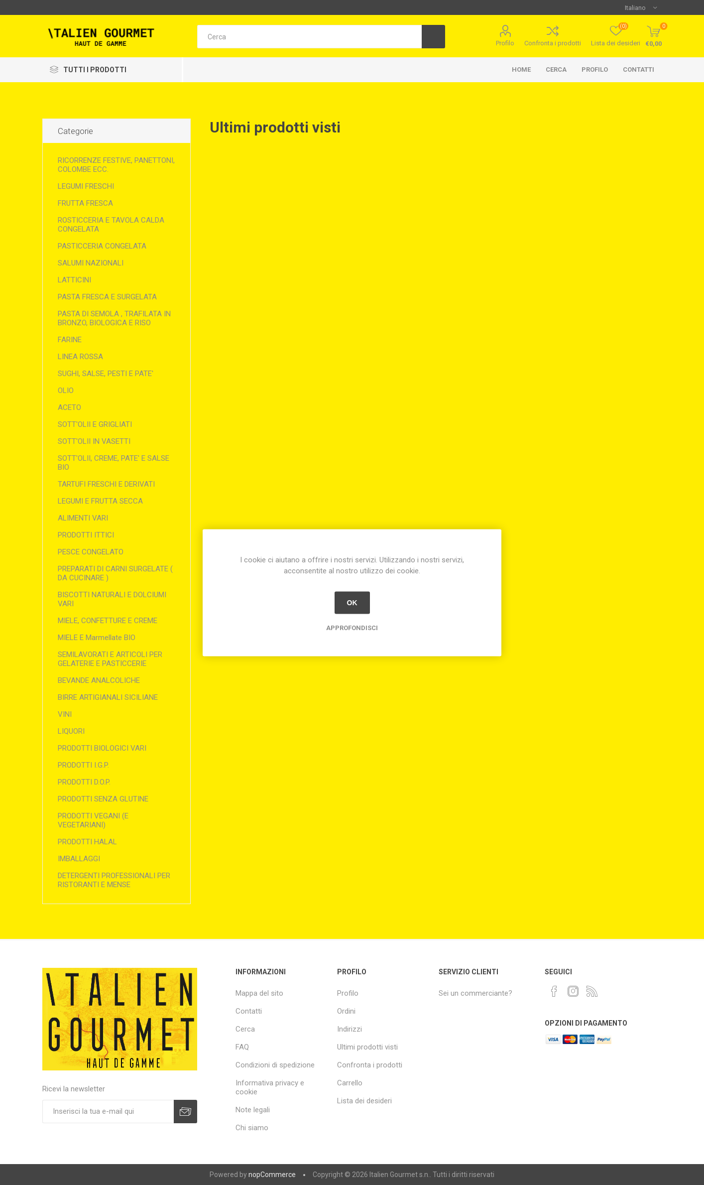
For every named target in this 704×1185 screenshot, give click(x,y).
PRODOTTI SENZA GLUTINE (103, 798)
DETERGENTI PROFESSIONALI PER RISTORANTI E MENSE (114, 880)
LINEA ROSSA (80, 356)
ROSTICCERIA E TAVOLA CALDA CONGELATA (111, 225)
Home (521, 69)
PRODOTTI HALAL (87, 841)
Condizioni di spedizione (275, 1064)
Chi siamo (251, 1127)
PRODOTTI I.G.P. (83, 765)
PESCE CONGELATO (90, 551)
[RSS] (592, 991)
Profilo (505, 43)
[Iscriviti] (108, 1111)
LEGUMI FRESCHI (86, 186)
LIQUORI (71, 731)
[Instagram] (573, 991)
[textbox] (309, 36)
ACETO (69, 407)
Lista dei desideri (364, 1100)
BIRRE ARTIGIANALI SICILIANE (108, 697)
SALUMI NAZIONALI (90, 263)
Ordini (346, 1011)
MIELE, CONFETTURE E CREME (107, 620)
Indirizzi (349, 1029)
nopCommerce (272, 1175)
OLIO (66, 390)
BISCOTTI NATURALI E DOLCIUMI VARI (112, 599)
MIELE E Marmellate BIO (96, 637)
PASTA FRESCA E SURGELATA (107, 296)
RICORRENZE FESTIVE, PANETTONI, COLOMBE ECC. (116, 165)
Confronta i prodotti (552, 43)
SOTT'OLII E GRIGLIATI (95, 424)
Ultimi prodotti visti (367, 1047)
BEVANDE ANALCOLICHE (99, 680)
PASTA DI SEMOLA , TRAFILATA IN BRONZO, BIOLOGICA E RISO (114, 318)
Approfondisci (352, 627)
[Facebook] (554, 991)
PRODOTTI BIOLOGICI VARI (102, 748)
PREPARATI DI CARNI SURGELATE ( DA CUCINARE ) (115, 573)
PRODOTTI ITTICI (86, 534)
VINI (65, 714)
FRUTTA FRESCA (85, 203)
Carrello (349, 1082)
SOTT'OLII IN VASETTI (94, 441)
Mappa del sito (259, 993)
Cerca (556, 69)
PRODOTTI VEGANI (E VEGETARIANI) (93, 820)
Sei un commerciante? (475, 993)
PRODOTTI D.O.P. (84, 782)
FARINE (70, 339)
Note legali (252, 1109)
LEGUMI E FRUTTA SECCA (100, 501)
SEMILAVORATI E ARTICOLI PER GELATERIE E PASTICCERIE (110, 659)
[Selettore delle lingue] (641, 7)
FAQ (242, 1047)
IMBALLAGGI (79, 858)
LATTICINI (74, 279)
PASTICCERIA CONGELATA (102, 246)
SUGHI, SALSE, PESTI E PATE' (105, 373)
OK (352, 603)
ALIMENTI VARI (83, 518)
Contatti (638, 69)
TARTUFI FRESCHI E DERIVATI (106, 484)
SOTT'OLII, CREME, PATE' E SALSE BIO (113, 463)
